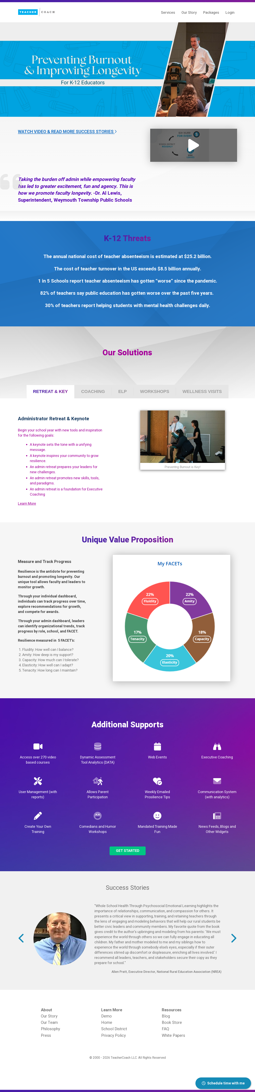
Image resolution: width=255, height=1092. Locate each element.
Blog (166, 1016)
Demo (106, 1016)
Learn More (27, 503)
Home (106, 1022)
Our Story (49, 1016)
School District (114, 1029)
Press (46, 1035)
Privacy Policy (113, 1035)
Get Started (127, 850)
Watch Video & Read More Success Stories (67, 132)
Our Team (49, 1022)
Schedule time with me (223, 1083)
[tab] (50, 391)
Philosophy (50, 1029)
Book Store (172, 1022)
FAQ (165, 1029)
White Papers (173, 1035)
